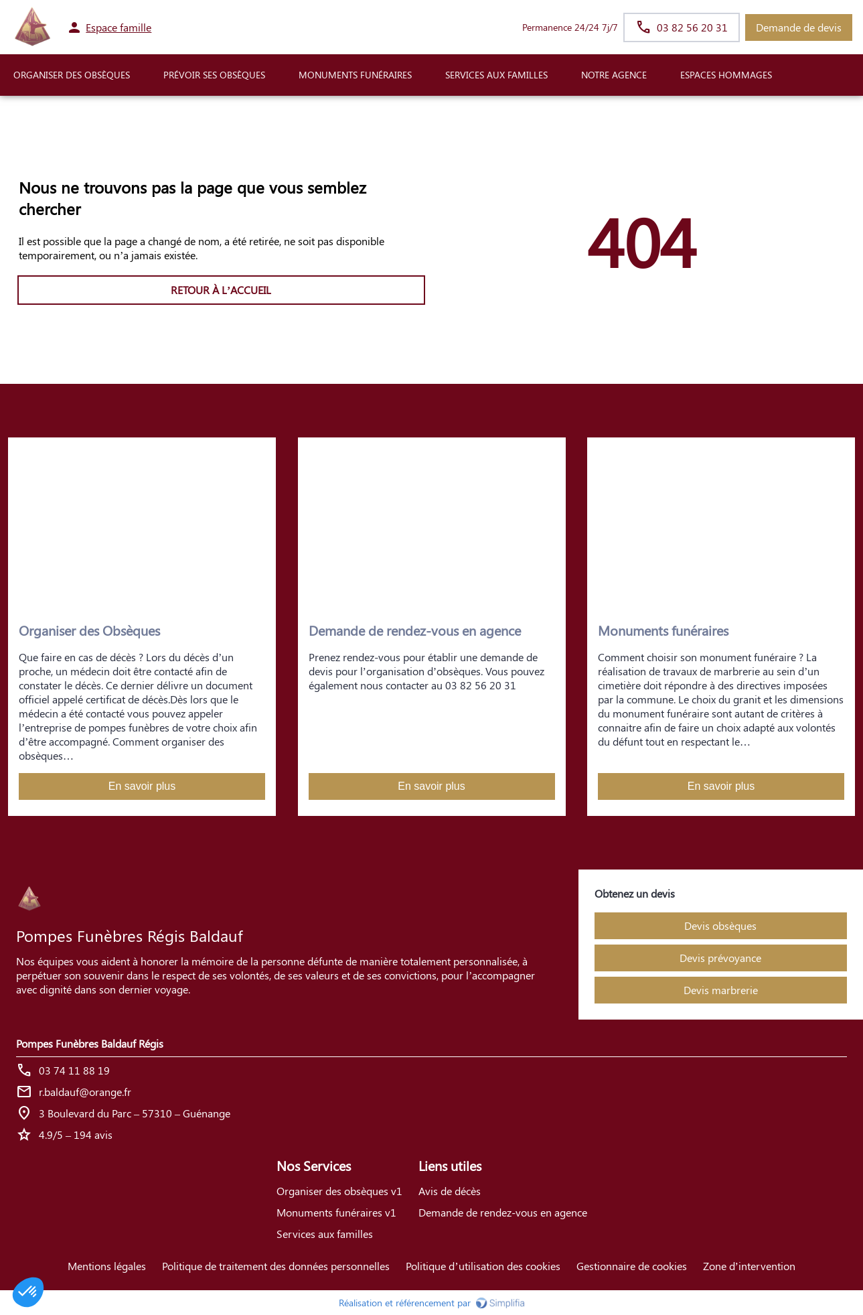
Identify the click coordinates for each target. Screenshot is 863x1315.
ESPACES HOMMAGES (726, 74)
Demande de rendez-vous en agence (502, 1212)
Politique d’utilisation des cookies (483, 1266)
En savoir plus (142, 786)
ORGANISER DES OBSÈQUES (71, 74)
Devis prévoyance (720, 958)
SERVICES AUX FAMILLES (496, 74)
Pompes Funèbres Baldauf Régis (89, 1043)
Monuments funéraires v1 (336, 1212)
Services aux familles (325, 1234)
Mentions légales (107, 1266)
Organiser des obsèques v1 (339, 1191)
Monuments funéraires (355, 74)
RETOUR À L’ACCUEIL (221, 290)
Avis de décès (449, 1191)
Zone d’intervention (749, 1266)
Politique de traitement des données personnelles (276, 1266)
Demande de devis (799, 27)
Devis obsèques (720, 925)
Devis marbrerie (721, 990)
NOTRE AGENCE (614, 74)
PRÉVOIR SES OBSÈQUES (214, 74)
